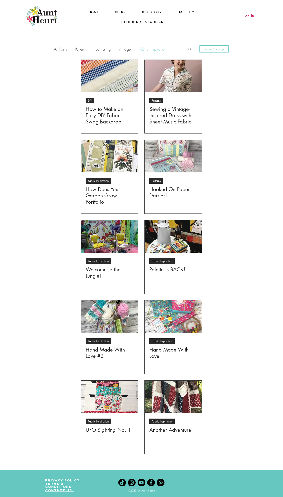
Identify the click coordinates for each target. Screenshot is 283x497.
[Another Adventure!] (173, 397)
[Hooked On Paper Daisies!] (173, 156)
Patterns (81, 49)
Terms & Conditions (58, 485)
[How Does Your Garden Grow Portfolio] (109, 156)
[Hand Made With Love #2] (109, 316)
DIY (90, 100)
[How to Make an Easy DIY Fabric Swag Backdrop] (109, 76)
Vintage (125, 49)
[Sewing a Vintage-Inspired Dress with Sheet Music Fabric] (173, 76)
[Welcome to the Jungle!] (109, 236)
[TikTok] (122, 482)
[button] (190, 49)
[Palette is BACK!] (173, 236)
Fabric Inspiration (152, 49)
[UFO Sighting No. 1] (109, 397)
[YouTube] (141, 482)
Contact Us (59, 490)
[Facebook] (151, 482)
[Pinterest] (160, 482)
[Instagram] (132, 482)
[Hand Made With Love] (173, 316)
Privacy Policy (62, 480)
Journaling (103, 49)
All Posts (60, 49)
